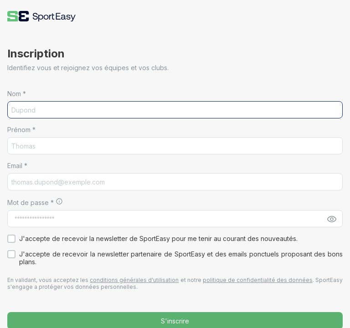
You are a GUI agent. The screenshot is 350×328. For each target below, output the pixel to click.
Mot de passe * (31, 202)
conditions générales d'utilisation (134, 280)
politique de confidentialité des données (258, 280)
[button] (41, 16)
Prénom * (21, 129)
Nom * (16, 93)
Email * (17, 165)
